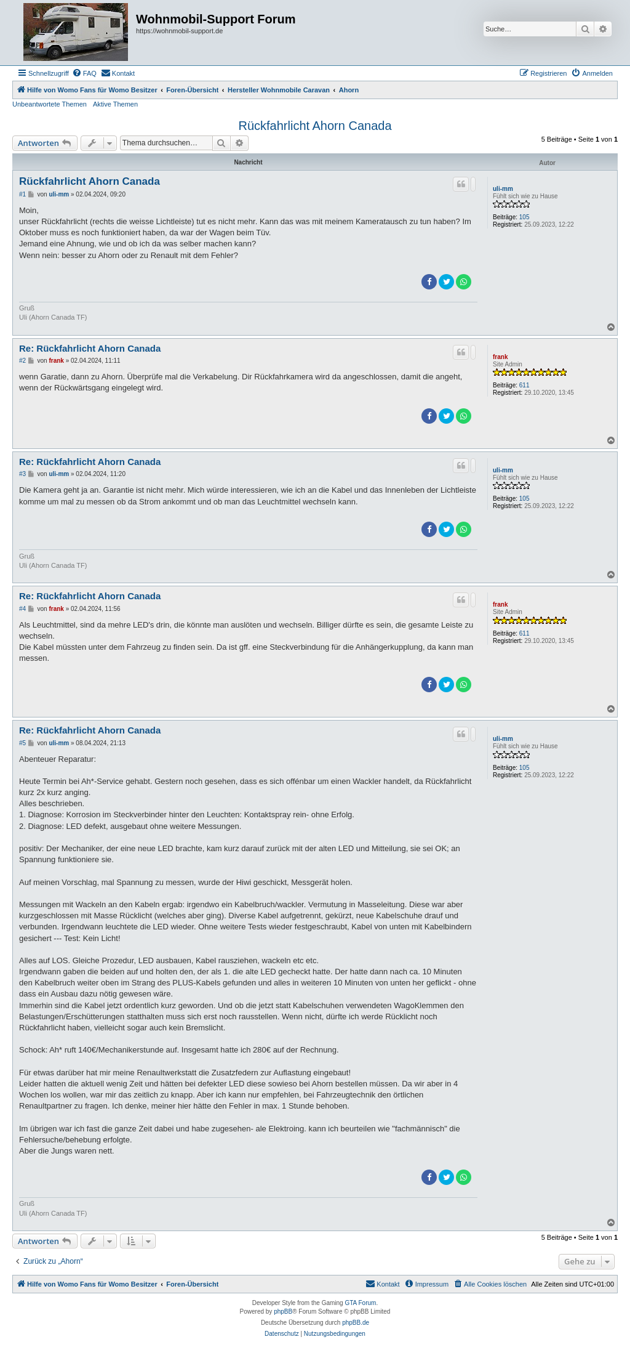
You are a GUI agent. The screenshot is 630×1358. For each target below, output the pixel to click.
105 (524, 217)
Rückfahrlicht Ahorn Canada (314, 125)
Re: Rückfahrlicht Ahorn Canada (90, 348)
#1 (22, 194)
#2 (22, 360)
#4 (22, 608)
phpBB (283, 1311)
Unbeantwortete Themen (49, 104)
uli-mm (503, 188)
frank (500, 357)
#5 (22, 743)
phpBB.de (355, 1322)
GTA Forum (360, 1302)
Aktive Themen (115, 104)
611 (524, 385)
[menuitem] (84, 73)
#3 (22, 474)
